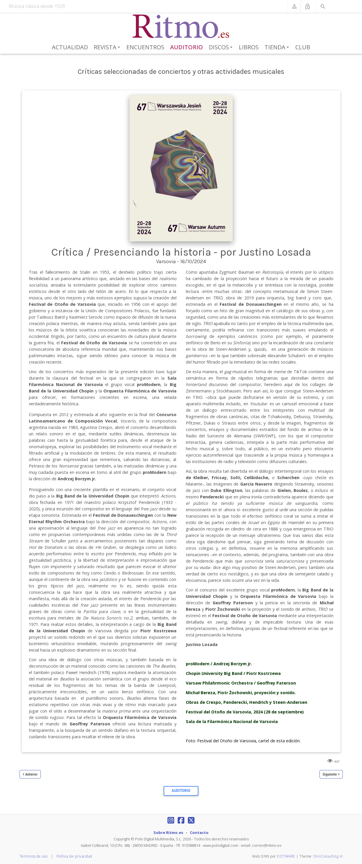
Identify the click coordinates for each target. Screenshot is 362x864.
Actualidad (70, 47)
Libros (249, 47)
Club (302, 47)
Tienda (277, 47)
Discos (221, 47)
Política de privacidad (74, 856)
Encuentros (145, 47)
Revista (108, 47)
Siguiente (330, 774)
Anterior (31, 774)
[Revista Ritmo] (181, 26)
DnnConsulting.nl (328, 856)
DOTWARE (286, 856)
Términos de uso (34, 856)
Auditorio (186, 47)
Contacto (199, 832)
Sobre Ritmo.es (168, 832)
